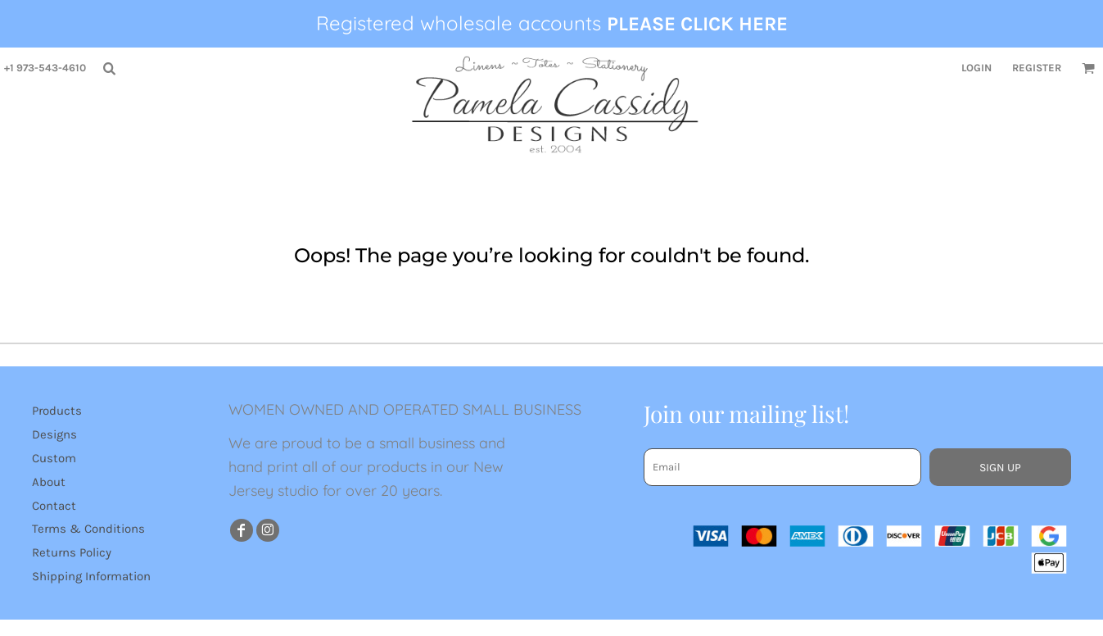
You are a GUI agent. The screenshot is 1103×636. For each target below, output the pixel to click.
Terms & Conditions (88, 528)
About (49, 482)
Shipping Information (91, 576)
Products (57, 410)
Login (976, 67)
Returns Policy (71, 552)
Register (1036, 67)
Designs (54, 434)
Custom (54, 458)
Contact (54, 505)
